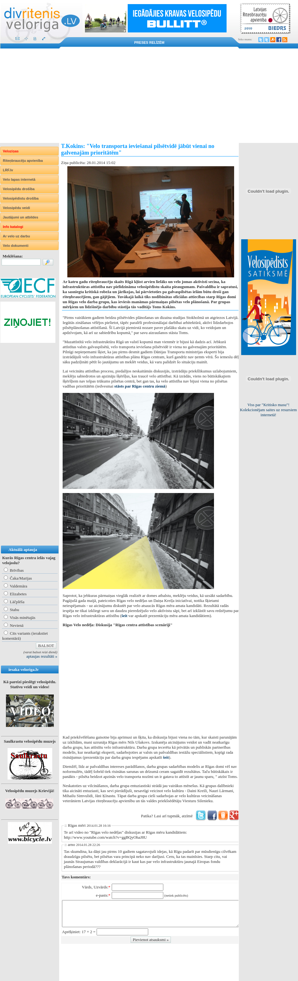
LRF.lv (8, 170)
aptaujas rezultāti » (41, 656)
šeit (124, 615)
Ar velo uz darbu (16, 236)
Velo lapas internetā (19, 179)
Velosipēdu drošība (19, 189)
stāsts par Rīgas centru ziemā (139, 386)
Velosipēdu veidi (16, 208)
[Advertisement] (149, 96)
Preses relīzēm (149, 42)
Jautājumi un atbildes (20, 217)
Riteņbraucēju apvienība (23, 160)
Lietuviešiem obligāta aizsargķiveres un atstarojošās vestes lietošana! (268, 409)
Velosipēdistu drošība (21, 198)
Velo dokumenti (15, 245)
